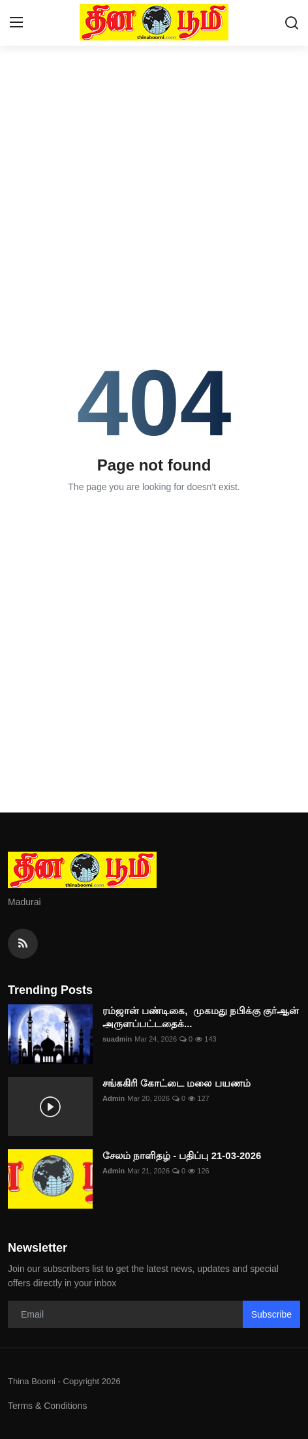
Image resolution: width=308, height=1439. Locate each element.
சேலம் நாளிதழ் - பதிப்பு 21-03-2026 (181, 1155)
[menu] (16, 22)
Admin (113, 1098)
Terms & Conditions (47, 1405)
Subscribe (271, 1314)
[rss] (23, 944)
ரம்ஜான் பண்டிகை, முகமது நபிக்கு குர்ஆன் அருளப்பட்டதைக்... (200, 1017)
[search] (291, 22)
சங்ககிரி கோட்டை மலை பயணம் (176, 1083)
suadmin (117, 1039)
